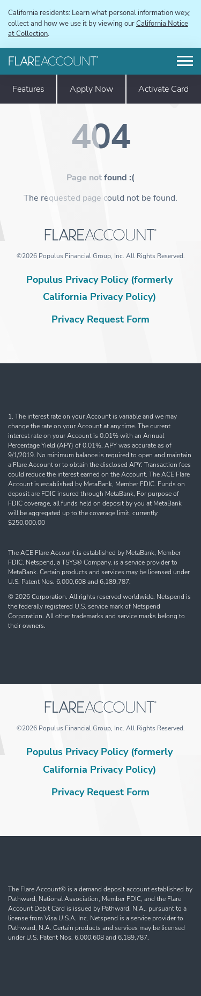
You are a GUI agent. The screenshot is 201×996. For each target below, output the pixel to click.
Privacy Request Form (100, 319)
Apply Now (91, 89)
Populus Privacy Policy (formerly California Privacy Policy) (99, 288)
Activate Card (163, 89)
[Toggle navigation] (185, 61)
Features (28, 89)
